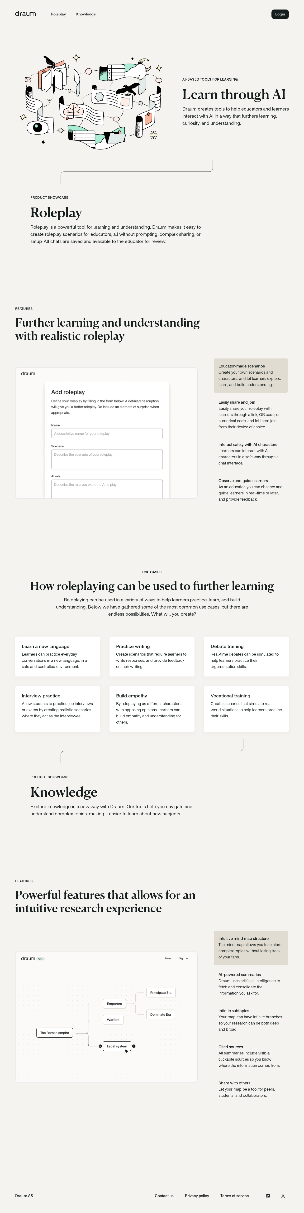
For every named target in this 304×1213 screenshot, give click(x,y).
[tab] (251, 375)
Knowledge (86, 14)
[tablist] (251, 433)
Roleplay (58, 14)
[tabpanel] (106, 433)
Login (280, 14)
